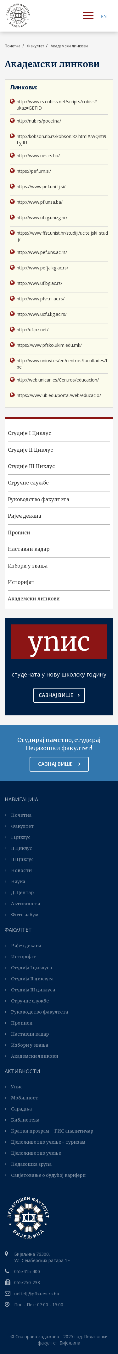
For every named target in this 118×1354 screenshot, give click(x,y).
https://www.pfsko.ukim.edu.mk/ (46, 345)
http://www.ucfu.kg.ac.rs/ (38, 314)
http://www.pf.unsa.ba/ (36, 202)
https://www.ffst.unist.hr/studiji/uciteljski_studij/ (59, 236)
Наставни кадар (28, 549)
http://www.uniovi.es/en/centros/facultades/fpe (58, 364)
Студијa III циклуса (30, 990)
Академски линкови (34, 599)
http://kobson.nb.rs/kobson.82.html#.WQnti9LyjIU (58, 139)
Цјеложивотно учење (33, 1153)
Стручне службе (28, 483)
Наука (15, 881)
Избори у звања (28, 566)
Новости (18, 870)
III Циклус (19, 859)
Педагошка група (28, 1164)
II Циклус (18, 848)
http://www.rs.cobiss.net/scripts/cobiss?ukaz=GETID (53, 105)
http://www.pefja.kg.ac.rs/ (39, 268)
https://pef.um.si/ (30, 171)
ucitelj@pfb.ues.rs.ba (36, 1293)
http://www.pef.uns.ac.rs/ (38, 252)
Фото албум (21, 915)
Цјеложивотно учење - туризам (45, 1142)
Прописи (19, 533)
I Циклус (18, 837)
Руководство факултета (38, 499)
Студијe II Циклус (30, 450)
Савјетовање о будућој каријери (45, 1175)
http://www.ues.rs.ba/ (35, 156)
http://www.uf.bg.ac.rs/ (36, 283)
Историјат (21, 582)
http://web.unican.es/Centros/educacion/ (54, 380)
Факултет (19, 826)
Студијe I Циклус (29, 433)
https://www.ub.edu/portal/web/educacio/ (55, 395)
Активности (22, 903)
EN (103, 16)
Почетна (12, 46)
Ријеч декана (24, 516)
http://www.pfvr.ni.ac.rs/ (37, 299)
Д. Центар (19, 892)
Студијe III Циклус (31, 466)
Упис (14, 1087)
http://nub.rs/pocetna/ (35, 121)
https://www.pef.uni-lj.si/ (37, 187)
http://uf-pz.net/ (29, 330)
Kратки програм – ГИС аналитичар (49, 1131)
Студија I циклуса (28, 968)
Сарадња (18, 1109)
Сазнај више (59, 695)
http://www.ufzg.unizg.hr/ (38, 217)
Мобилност (21, 1098)
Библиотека (22, 1120)
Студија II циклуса (29, 979)
